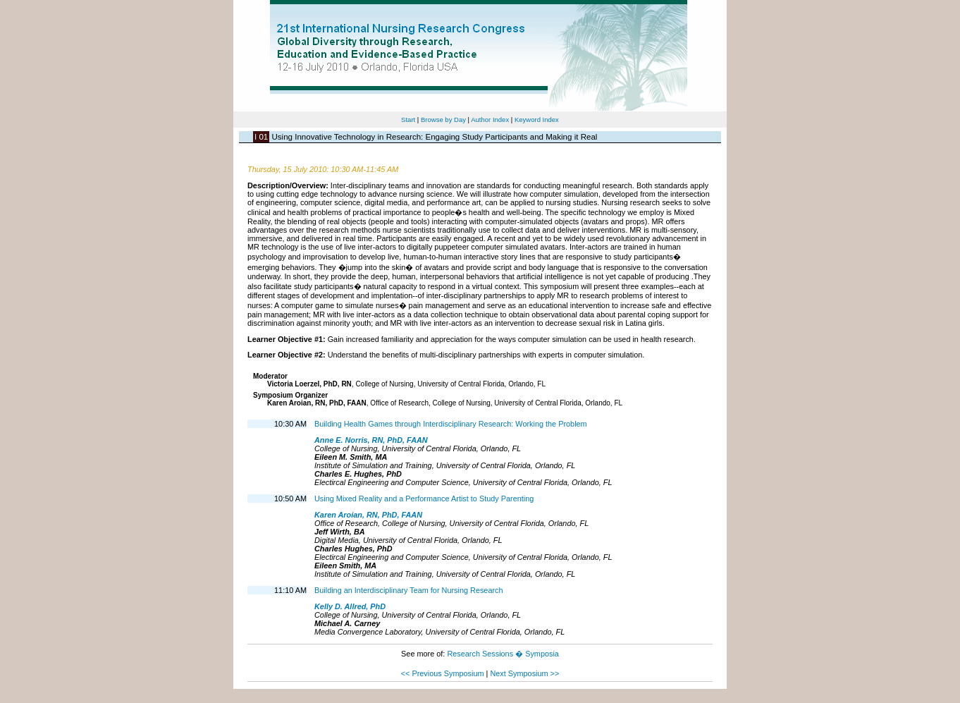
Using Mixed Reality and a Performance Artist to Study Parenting (424, 498)
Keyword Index (537, 119)
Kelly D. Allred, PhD (350, 606)
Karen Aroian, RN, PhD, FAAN (368, 515)
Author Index (490, 119)
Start (408, 119)
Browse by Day (443, 119)
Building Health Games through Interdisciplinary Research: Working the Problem (450, 424)
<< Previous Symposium (442, 673)
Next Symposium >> (524, 673)
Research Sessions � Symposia (502, 653)
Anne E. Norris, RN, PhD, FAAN (371, 440)
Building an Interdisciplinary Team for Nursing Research (408, 590)
